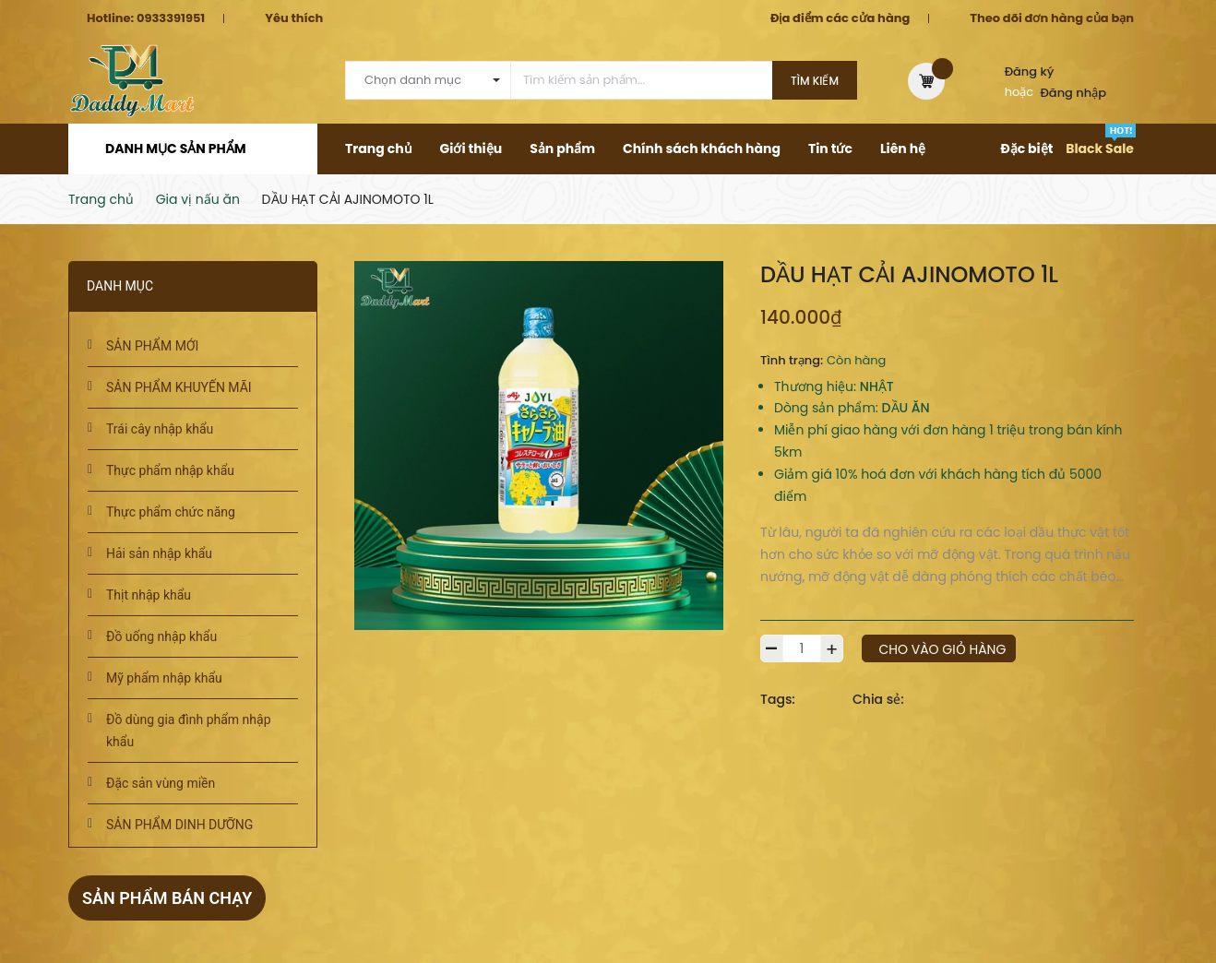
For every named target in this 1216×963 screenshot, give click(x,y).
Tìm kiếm (815, 81)
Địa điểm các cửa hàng (840, 18)
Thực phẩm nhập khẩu (170, 470)
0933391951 (171, 18)
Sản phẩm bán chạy (167, 898)
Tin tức (830, 148)
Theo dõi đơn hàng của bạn (1052, 18)
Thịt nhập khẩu (148, 595)
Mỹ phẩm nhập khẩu (164, 678)
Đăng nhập (1074, 92)
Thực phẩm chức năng (170, 512)
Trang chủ (378, 148)
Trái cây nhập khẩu (159, 429)
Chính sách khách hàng (702, 148)
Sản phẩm (562, 148)
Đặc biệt (1026, 148)
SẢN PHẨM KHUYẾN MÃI (179, 387)
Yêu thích (294, 18)
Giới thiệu (471, 148)
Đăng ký (1030, 71)
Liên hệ (902, 148)
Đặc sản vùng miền (160, 783)
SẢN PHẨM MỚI (152, 346)
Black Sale (1100, 148)
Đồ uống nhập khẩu (161, 636)
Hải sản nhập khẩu (159, 553)
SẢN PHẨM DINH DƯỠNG (179, 824)
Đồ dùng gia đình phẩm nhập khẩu (188, 730)
